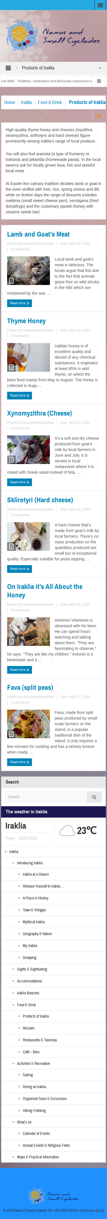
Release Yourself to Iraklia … (43, 886)
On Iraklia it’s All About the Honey (44, 590)
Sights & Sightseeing (32, 969)
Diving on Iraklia (34, 1087)
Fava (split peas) (30, 687)
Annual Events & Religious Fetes (46, 1145)
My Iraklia (30, 945)
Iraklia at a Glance (36, 874)
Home (9, 102)
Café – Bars (31, 1052)
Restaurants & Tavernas (40, 1040)
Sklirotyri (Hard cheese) (40, 500)
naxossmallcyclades (38, 244)
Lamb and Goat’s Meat (38, 234)
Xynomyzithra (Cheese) (39, 413)
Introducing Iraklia (30, 863)
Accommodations (29, 981)
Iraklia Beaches (28, 993)
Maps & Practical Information (38, 1157)
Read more (19, 303)
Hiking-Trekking (34, 1110)
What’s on (24, 1122)
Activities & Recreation (33, 1063)
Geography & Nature (37, 934)
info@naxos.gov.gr (91, 1210)
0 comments (20, 249)
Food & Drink (50, 102)
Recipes (29, 1028)
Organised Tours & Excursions (45, 1098)
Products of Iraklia (36, 1016)
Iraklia (26, 102)
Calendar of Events (36, 1133)
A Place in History (36, 898)
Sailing (28, 1075)
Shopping (29, 957)
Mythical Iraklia (34, 922)
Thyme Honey (26, 321)
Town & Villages (34, 910)
